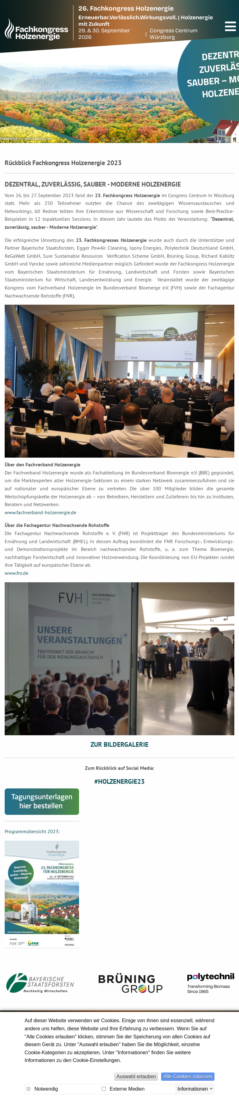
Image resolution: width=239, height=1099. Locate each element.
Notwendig (42, 1089)
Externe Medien (123, 1089)
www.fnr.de (16, 573)
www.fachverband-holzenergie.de (40, 512)
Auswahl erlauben (136, 1076)
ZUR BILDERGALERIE (119, 744)
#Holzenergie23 (119, 781)
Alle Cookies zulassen (187, 1076)
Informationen (192, 1088)
